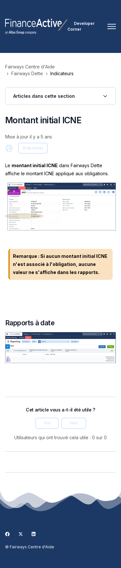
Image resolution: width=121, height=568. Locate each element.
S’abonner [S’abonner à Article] (33, 148)
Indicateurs (62, 73)
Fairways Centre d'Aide (30, 66)
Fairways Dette (27, 73)
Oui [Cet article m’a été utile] (47, 423)
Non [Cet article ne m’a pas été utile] (74, 423)
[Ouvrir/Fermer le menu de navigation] (111, 26)
